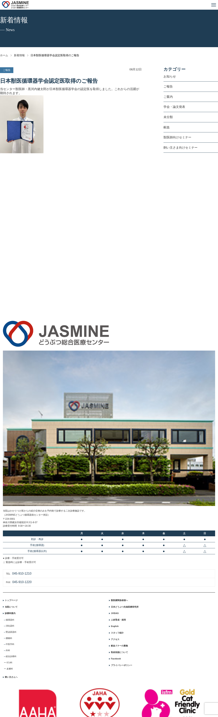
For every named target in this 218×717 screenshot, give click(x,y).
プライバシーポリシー (121, 665)
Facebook (116, 658)
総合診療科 (11, 656)
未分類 (168, 117)
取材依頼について (119, 652)
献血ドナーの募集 (119, 646)
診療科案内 (10, 613)
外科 (8, 650)
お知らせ (170, 76)
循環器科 (10, 620)
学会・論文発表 (174, 106)
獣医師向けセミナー (177, 137)
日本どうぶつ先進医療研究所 (125, 607)
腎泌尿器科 (11, 632)
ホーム (4, 55)
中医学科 (10, 644)
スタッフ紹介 (117, 633)
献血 (167, 127)
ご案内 (168, 96)
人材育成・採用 (118, 620)
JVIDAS (115, 613)
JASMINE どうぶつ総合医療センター (15, 5)
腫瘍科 (9, 638)
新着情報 (19, 55)
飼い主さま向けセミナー (181, 147)
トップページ (11, 600)
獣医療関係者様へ (119, 600)
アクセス (115, 639)
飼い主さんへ (11, 677)
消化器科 (10, 626)
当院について (11, 607)
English (115, 626)
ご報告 (168, 86)
